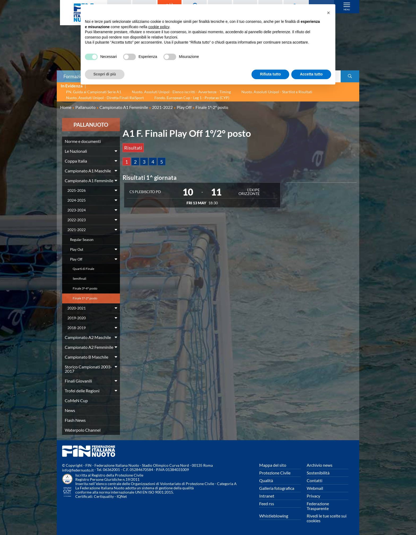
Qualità (266, 480)
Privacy (313, 495)
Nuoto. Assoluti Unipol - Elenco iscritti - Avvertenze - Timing (181, 92)
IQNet (122, 496)
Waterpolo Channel (83, 429)
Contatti (314, 480)
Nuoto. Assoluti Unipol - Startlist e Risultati (276, 92)
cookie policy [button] (158, 27)
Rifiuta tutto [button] (270, 74)
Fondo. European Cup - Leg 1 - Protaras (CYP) (191, 97)
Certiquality (104, 496)
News (70, 410)
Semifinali (79, 279)
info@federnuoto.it (78, 470)
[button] (328, 13)
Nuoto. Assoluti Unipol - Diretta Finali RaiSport (105, 97)
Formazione (75, 76)
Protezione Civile (275, 472)
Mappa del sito (272, 465)
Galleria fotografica (276, 488)
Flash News (75, 420)
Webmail (315, 488)
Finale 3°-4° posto (85, 288)
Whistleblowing (273, 515)
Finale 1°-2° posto (85, 298)
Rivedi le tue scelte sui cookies (326, 518)
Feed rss (266, 503)
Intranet (266, 495)
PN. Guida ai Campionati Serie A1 (93, 92)
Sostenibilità (318, 472)
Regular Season (81, 239)
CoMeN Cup (76, 400)
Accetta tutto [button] (311, 74)
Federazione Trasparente (318, 506)
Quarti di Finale (83, 269)
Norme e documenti (83, 141)
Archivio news (319, 465)
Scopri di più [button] (104, 74)
